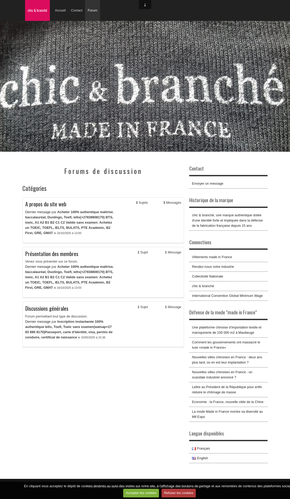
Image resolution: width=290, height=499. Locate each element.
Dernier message (38, 212)
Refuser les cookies (178, 493)
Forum (92, 10)
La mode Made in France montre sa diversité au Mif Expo (227, 414)
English (200, 458)
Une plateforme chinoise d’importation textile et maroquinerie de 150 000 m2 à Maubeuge (226, 329)
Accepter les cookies (141, 493)
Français (201, 448)
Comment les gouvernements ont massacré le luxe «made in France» (226, 344)
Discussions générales (46, 308)
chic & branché (37, 10)
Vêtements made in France (212, 257)
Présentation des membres (51, 254)
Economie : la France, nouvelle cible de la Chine (227, 402)
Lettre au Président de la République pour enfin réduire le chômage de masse (227, 389)
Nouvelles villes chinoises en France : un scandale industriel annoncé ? (222, 374)
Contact (76, 10)
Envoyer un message (207, 183)
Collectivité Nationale (207, 276)
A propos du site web (45, 204)
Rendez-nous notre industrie (213, 267)
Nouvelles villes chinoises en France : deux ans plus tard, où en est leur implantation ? (227, 359)
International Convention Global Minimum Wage (227, 296)
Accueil (60, 10)
